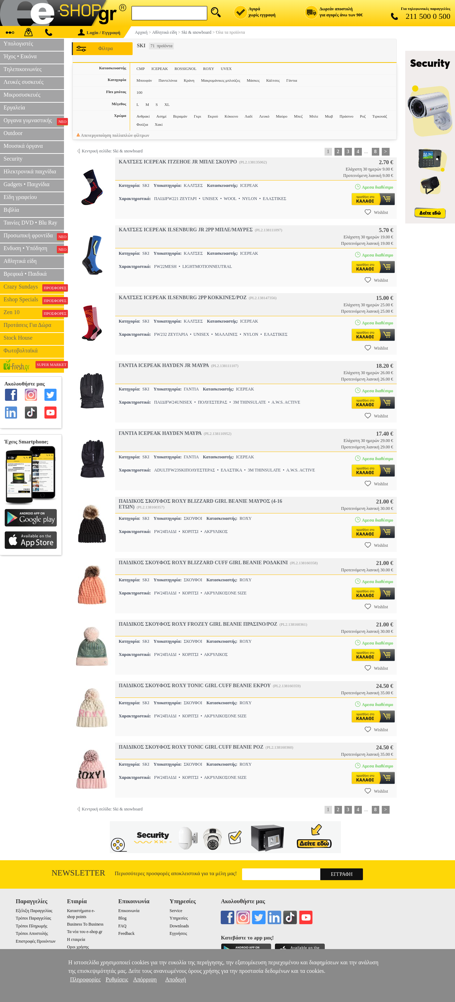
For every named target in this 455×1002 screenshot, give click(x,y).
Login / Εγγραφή (99, 32)
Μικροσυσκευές (22, 95)
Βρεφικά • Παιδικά (25, 274)
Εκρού (213, 116)
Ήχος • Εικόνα (20, 56)
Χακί (158, 124)
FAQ (122, 925)
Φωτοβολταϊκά (21, 351)
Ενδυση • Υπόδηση (34, 249)
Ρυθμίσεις (117, 979)
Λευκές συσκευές (23, 82)
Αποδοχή (175, 979)
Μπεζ (298, 116)
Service (176, 910)
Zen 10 (34, 313)
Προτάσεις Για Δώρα (27, 325)
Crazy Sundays (34, 287)
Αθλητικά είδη (20, 261)
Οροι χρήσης (78, 946)
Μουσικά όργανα (23, 146)
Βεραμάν (180, 116)
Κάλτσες (273, 80)
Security (13, 159)
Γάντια (292, 80)
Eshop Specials (34, 300)
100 (139, 92)
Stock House (18, 338)
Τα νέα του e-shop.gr (84, 931)
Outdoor (13, 133)
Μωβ (329, 116)
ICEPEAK (159, 68)
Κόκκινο (231, 116)
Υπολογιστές (18, 44)
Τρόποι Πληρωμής (31, 925)
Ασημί (161, 116)
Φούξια (142, 124)
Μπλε (313, 116)
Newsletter (78, 872)
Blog (122, 918)
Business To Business (85, 924)
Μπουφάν (144, 80)
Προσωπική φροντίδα (34, 236)
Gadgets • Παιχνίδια (26, 184)
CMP (140, 68)
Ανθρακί (143, 116)
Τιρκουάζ (379, 116)
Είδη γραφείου (20, 197)
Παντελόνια (168, 80)
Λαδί (248, 116)
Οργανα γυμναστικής (34, 121)
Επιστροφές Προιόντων (35, 941)
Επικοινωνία (128, 910)
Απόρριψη (144, 979)
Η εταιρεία (76, 939)
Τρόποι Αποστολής (32, 933)
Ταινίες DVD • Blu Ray (30, 223)
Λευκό (264, 116)
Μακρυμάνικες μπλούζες (220, 80)
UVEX (226, 68)
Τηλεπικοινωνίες (23, 69)
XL (167, 104)
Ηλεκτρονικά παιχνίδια (30, 171)
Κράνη (189, 80)
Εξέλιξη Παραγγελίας (34, 910)
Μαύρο (281, 116)
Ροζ (363, 116)
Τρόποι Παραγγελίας (33, 918)
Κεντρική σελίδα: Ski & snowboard (112, 151)
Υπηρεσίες (179, 918)
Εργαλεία (14, 107)
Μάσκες (253, 80)
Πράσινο (346, 116)
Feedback (126, 933)
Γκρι (197, 116)
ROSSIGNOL (186, 68)
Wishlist (376, 212)
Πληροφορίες (85, 979)
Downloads (179, 925)
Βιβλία (11, 210)
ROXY (208, 68)
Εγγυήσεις (178, 933)
